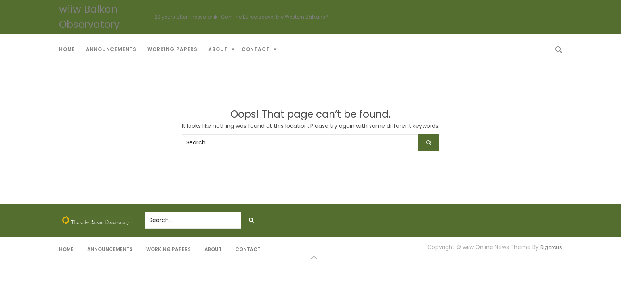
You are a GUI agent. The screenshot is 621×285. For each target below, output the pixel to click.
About (218, 49)
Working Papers (172, 49)
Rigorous (551, 247)
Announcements (111, 49)
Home (67, 49)
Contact (256, 49)
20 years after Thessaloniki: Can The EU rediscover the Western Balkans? (241, 16)
